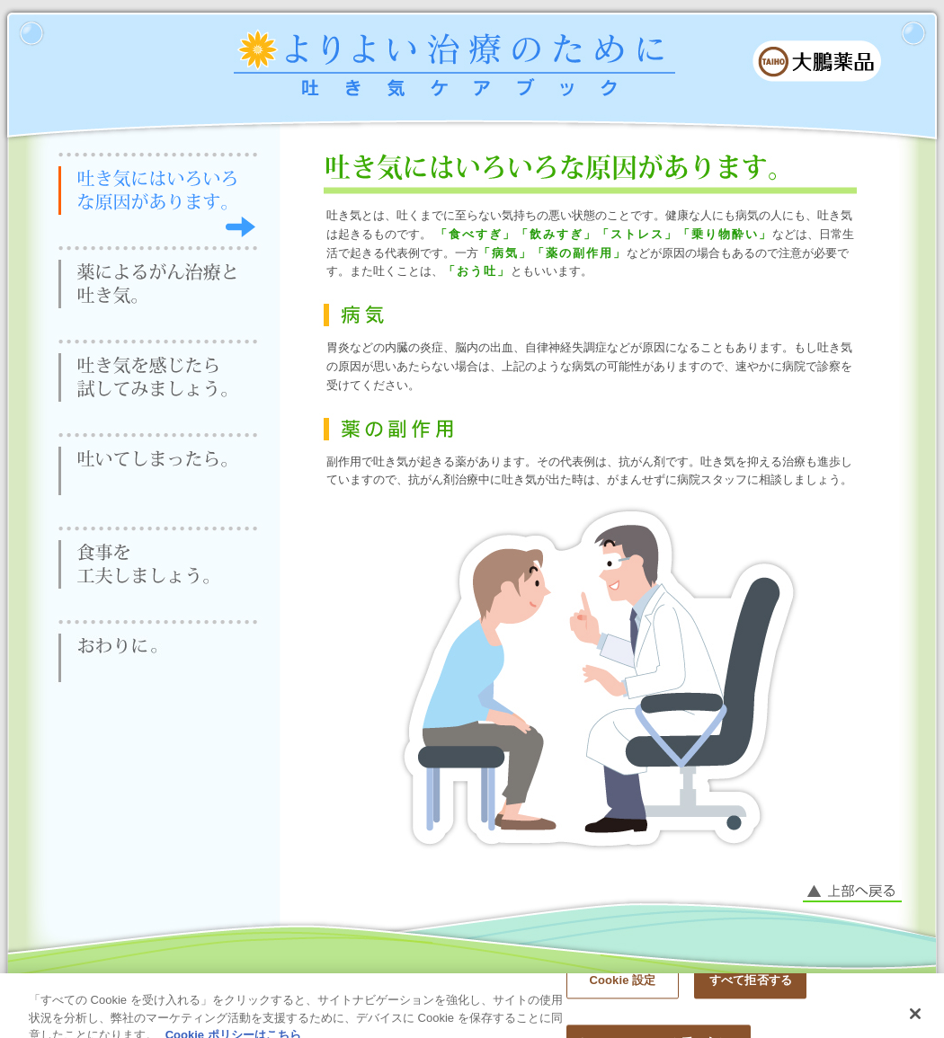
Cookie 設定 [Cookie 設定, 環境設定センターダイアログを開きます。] (622, 987)
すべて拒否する (750, 987)
